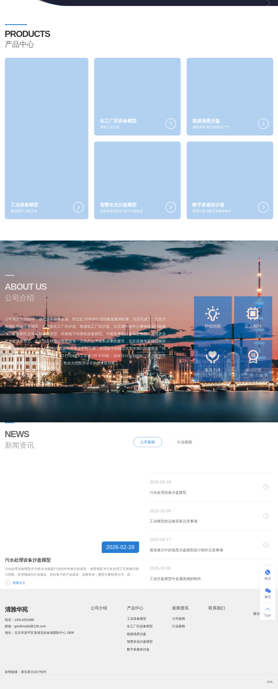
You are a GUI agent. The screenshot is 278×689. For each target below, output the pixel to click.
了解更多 (19, 381)
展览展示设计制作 (34, 672)
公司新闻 (147, 454)
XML (270, 682)
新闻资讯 (204, 11)
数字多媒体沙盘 (138, 649)
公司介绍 (134, 11)
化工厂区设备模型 (140, 626)
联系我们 (239, 11)
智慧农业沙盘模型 (140, 641)
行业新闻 (184, 454)
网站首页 (102, 11)
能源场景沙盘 (136, 634)
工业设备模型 (136, 618)
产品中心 (168, 11)
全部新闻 (260, 453)
